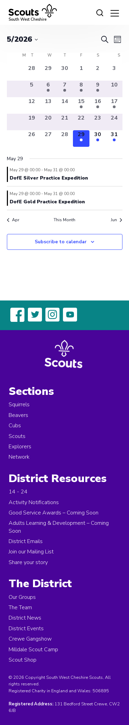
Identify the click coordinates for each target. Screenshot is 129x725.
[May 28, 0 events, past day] (64, 138)
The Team (20, 607)
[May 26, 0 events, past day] (31, 138)
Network (19, 457)
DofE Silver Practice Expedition (49, 178)
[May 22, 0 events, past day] (81, 122)
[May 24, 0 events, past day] (114, 122)
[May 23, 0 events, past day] (97, 122)
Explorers (20, 446)
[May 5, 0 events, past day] (31, 89)
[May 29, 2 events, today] (81, 138)
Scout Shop (22, 660)
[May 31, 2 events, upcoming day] (114, 138)
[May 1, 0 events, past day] (81, 72)
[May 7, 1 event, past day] (64, 89)
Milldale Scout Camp (33, 649)
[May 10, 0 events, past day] (114, 89)
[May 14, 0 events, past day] (64, 105)
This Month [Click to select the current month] (64, 220)
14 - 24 (18, 492)
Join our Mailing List (31, 551)
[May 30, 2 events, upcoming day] (97, 138)
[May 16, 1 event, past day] (97, 105)
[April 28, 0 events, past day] (31, 72)
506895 (101, 691)
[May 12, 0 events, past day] (31, 105)
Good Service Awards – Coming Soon (53, 513)
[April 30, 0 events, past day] (64, 72)
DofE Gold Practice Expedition (47, 201)
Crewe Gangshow (30, 639)
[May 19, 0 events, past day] (31, 122)
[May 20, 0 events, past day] (48, 122)
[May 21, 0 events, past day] (64, 122)
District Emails (26, 541)
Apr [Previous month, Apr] (13, 220)
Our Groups (22, 597)
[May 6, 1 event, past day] (48, 89)
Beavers (18, 415)
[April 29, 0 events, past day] (48, 72)
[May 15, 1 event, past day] (81, 105)
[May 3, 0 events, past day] (114, 72)
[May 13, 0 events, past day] (48, 105)
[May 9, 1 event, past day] (97, 89)
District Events (26, 628)
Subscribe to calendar (61, 241)
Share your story (28, 562)
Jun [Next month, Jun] (116, 220)
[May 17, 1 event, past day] (114, 105)
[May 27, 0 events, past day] (48, 138)
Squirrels (19, 404)
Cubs (15, 425)
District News (25, 618)
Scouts (17, 436)
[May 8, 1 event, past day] (81, 89)
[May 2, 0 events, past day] (97, 72)
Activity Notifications (34, 502)
